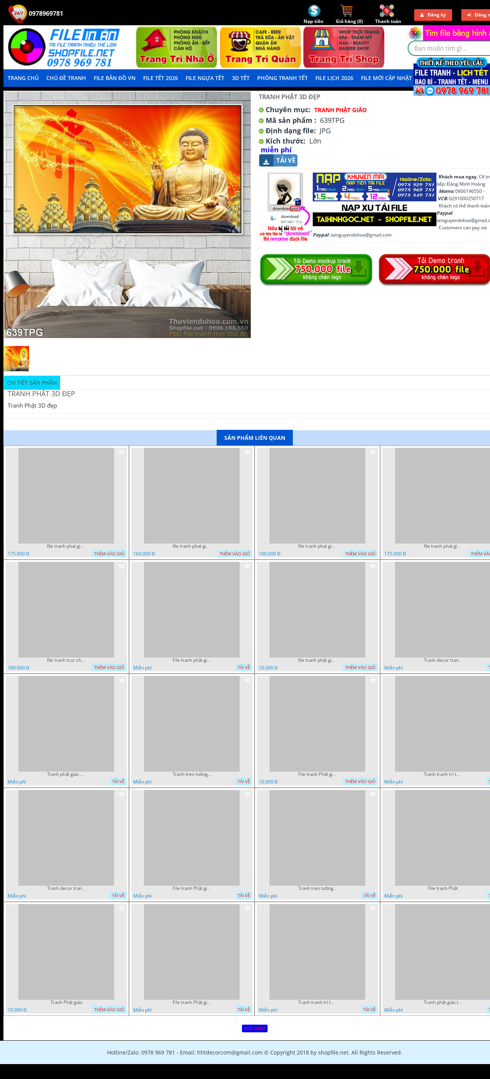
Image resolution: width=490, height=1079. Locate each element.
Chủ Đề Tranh (66, 78)
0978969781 (35, 13)
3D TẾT (241, 78)
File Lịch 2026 (334, 78)
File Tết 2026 (160, 78)
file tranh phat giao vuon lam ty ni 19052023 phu (317, 546)
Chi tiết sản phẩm (32, 382)
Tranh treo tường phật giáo (192, 774)
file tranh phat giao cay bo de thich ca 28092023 (443, 546)
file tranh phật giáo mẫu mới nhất (317, 660)
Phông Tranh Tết (282, 78)
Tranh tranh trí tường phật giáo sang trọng (443, 774)
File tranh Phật (443, 888)
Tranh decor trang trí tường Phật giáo (443, 660)
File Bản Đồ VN (115, 78)
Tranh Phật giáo (66, 1002)
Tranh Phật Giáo (340, 110)
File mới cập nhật (386, 78)
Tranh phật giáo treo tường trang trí (443, 1002)
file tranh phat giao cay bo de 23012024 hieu (66, 546)
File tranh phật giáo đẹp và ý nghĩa (192, 660)
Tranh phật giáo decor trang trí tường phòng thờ (66, 774)
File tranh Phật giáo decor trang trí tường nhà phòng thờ (317, 774)
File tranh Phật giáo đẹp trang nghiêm (192, 1002)
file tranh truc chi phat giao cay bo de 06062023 (66, 660)
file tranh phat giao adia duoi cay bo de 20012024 (192, 546)
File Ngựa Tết (205, 78)
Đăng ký (433, 14)
